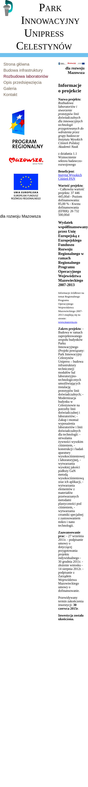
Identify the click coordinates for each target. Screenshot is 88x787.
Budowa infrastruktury (23, 70)
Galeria (9, 88)
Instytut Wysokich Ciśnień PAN (70, 176)
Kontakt (10, 94)
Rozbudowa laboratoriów (25, 76)
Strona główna (16, 64)
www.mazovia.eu (67, 322)
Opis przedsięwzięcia (22, 82)
